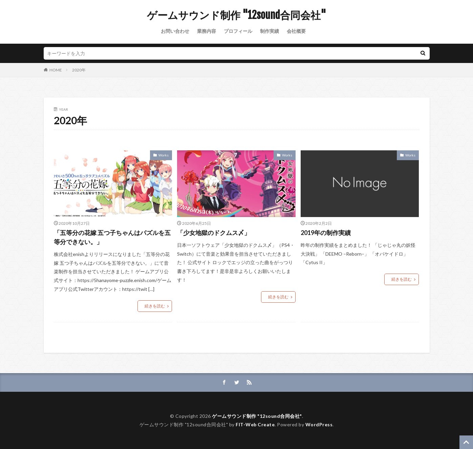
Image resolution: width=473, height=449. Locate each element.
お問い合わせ (175, 31)
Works (163, 155)
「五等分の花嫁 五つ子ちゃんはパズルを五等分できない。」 (112, 237)
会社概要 (296, 31)
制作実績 (269, 31)
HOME (55, 69)
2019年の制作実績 (326, 232)
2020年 (79, 69)
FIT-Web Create (255, 424)
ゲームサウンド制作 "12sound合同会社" (236, 15)
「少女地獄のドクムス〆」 (213, 232)
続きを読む (155, 305)
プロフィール (238, 31)
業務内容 (206, 31)
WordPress (319, 424)
